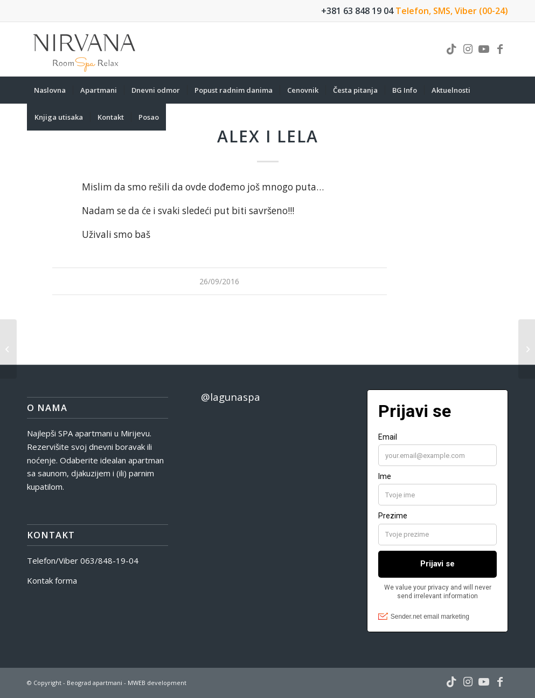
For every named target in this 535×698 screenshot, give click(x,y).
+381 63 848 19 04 (357, 11)
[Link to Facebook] (500, 49)
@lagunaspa (230, 396)
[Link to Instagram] (468, 49)
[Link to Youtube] (484, 49)
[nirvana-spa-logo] (85, 49)
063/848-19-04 (109, 560)
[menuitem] (50, 90)
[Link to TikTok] (451, 49)
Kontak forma (52, 580)
